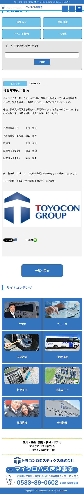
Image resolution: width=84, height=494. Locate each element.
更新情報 (62, 22)
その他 (62, 34)
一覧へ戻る (42, 270)
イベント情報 (21, 34)
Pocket (29, 240)
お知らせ (21, 22)
